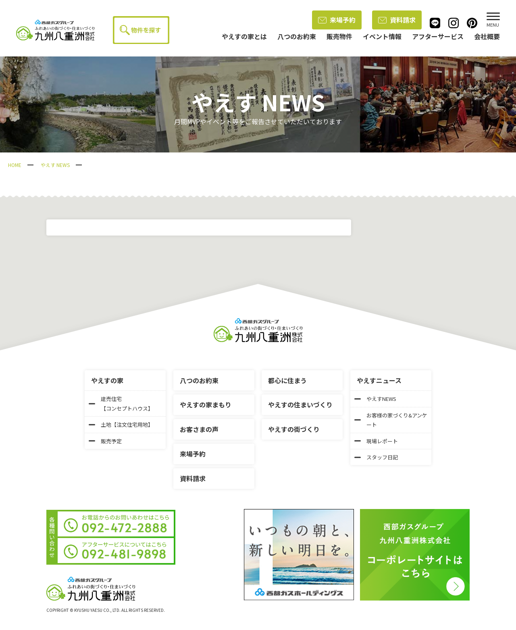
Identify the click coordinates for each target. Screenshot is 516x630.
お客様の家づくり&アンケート (390, 419)
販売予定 (105, 441)
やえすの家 (107, 380)
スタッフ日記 (376, 457)
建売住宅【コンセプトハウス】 (121, 403)
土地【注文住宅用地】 (121, 424)
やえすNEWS (375, 399)
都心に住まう (287, 380)
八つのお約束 (199, 380)
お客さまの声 (199, 429)
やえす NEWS (55, 164)
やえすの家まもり (205, 404)
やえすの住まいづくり (300, 404)
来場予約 (337, 20)
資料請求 (397, 20)
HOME (14, 164)
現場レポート (376, 441)
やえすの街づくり (294, 429)
